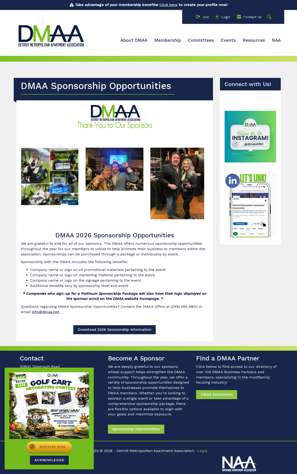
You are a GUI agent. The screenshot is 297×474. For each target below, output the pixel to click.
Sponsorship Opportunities (136, 429)
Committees (201, 40)
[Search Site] (270, 17)
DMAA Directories (216, 394)
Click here (168, 5)
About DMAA (133, 40)
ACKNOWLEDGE (49, 460)
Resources (254, 40)
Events (228, 40)
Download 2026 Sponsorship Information (114, 329)
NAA (276, 40)
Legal (202, 451)
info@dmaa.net (45, 312)
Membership (167, 40)
